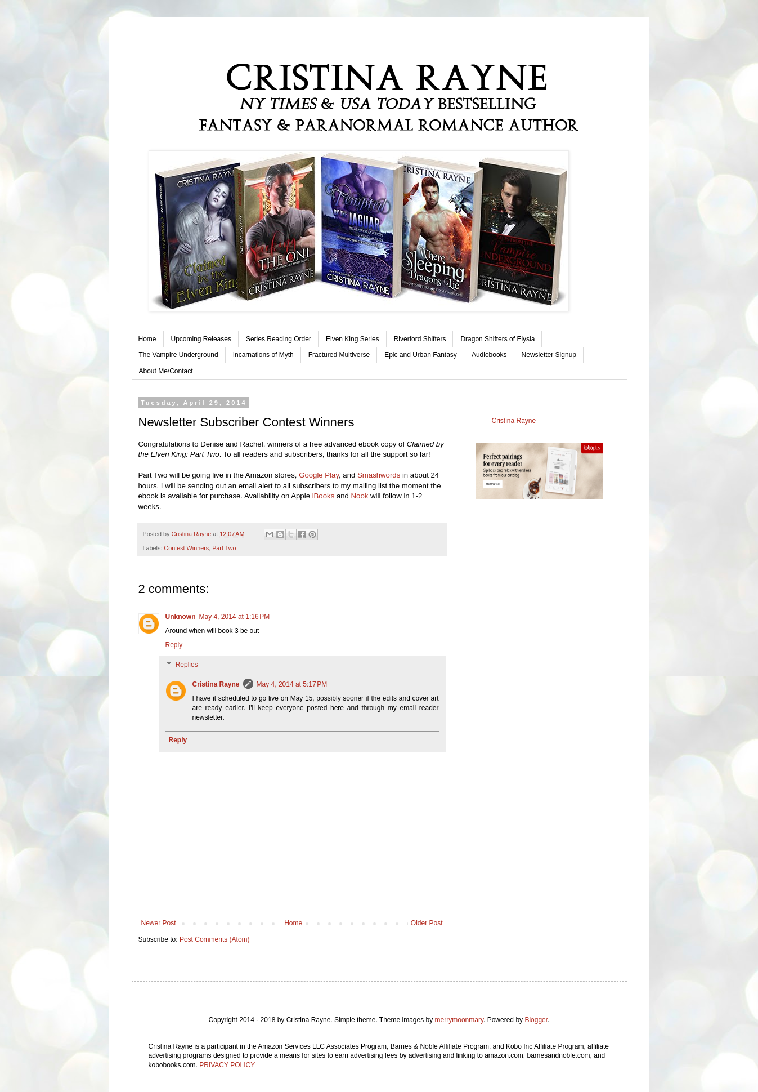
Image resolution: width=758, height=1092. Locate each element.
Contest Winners (186, 548)
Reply (174, 645)
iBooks (323, 496)
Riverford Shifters (420, 339)
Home (147, 339)
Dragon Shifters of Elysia (497, 339)
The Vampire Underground (178, 355)
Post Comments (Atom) (215, 939)
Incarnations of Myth (263, 355)
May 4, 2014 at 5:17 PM (292, 684)
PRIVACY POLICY (227, 1065)
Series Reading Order (278, 339)
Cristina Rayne (216, 684)
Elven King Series (352, 339)
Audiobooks (489, 355)
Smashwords (378, 475)
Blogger (536, 1020)
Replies (187, 665)
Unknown (180, 617)
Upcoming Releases (201, 339)
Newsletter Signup (549, 355)
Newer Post (158, 923)
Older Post (427, 923)
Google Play (319, 475)
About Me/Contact (166, 371)
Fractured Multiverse (339, 355)
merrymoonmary (459, 1020)
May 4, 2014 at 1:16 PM (234, 617)
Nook (360, 496)
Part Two (224, 548)
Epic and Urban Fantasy (420, 355)
